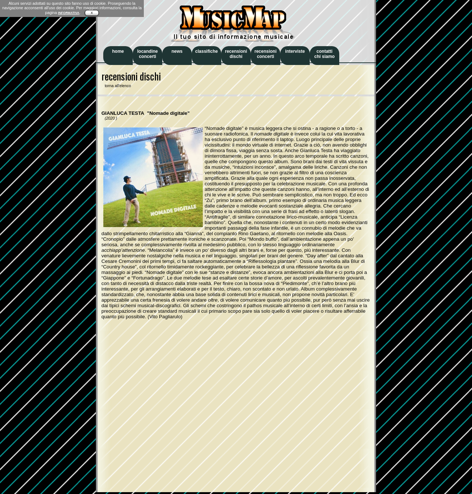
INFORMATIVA (68, 13)
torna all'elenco (116, 85)
